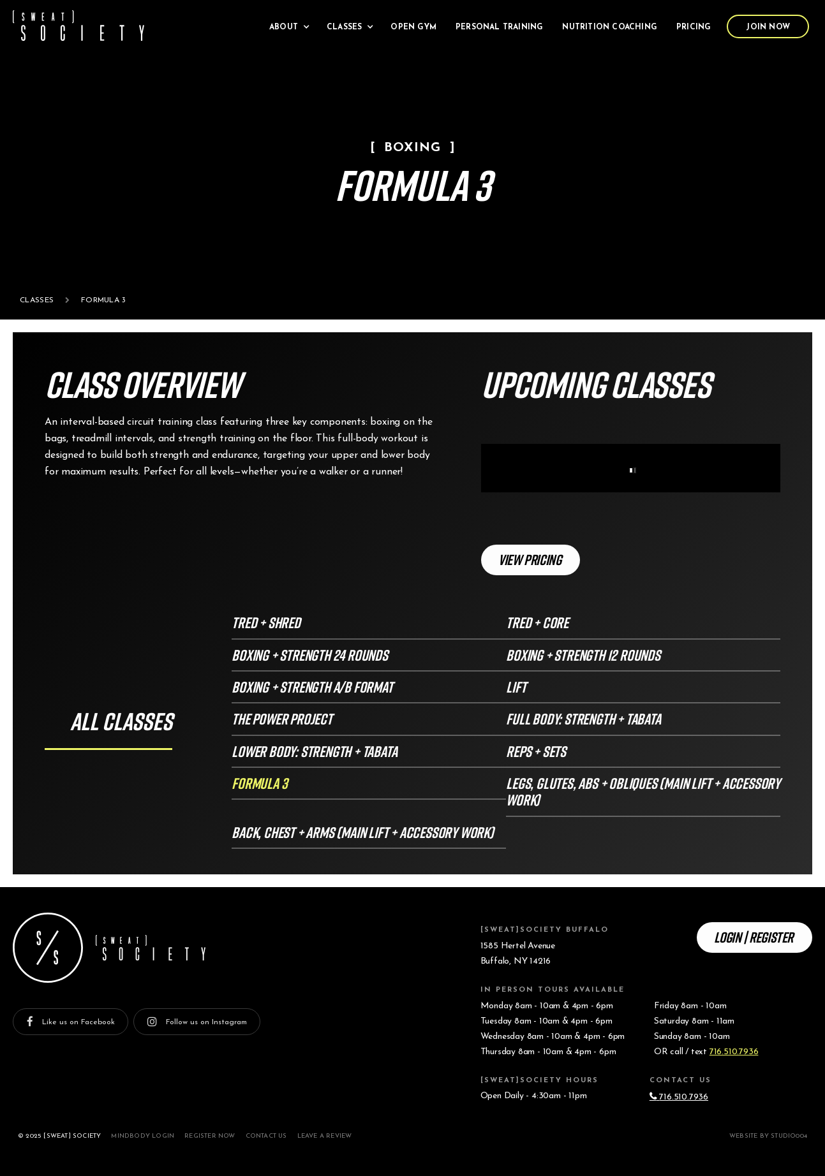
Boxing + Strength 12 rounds (583, 654)
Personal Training (499, 27)
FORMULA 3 (259, 783)
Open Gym (413, 27)
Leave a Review (324, 1136)
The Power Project (282, 718)
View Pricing (529, 559)
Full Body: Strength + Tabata (583, 718)
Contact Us (266, 1136)
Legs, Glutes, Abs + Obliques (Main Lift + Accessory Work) (643, 791)
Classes (37, 300)
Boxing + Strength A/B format (312, 686)
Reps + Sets (536, 751)
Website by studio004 (768, 1136)
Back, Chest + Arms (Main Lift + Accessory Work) (363, 832)
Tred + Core (537, 622)
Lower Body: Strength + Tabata (314, 751)
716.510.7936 (734, 1052)
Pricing (693, 27)
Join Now (768, 27)
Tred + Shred (266, 622)
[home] (78, 25)
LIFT (516, 686)
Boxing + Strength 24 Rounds (310, 654)
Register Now (209, 1136)
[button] (288, 26)
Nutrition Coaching (609, 27)
